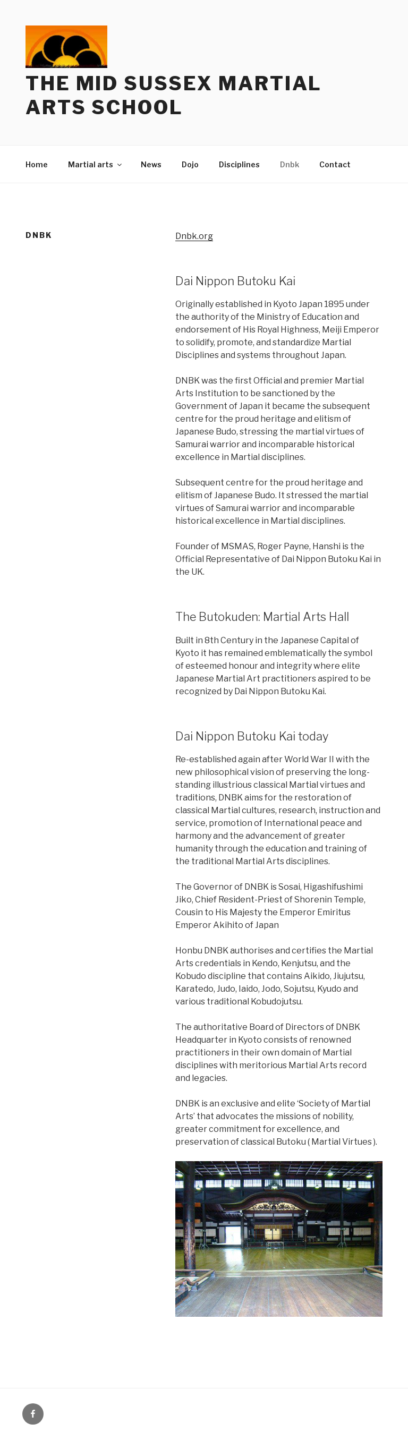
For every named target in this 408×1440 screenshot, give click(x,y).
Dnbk (289, 164)
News (151, 164)
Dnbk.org (194, 236)
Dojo (190, 164)
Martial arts (95, 164)
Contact (335, 164)
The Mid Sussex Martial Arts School (174, 95)
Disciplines (239, 164)
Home (37, 164)
